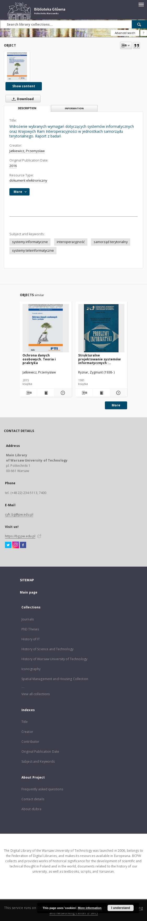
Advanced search (125, 33)
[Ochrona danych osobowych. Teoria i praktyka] (46, 328)
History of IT (30, 639)
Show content (23, 86)
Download (22, 99)
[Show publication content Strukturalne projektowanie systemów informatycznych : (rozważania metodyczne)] (101, 392)
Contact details (32, 799)
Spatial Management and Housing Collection (54, 679)
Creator (27, 731)
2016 (13, 166)
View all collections (35, 694)
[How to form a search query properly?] (143, 33)
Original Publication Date (40, 751)
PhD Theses (30, 629)
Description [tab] (27, 108)
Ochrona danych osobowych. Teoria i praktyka (39, 359)
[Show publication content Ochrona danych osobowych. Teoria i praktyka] (45, 392)
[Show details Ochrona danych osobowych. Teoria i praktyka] (62, 392)
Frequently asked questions (42, 789)
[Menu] (141, 4)
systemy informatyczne (30, 242)
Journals (27, 619)
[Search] (139, 24)
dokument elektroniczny (28, 180)
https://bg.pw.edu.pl (20, 536)
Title (24, 721)
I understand (120, 908)
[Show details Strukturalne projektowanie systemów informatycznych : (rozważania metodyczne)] (117, 392)
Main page (28, 592)
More (116, 405)
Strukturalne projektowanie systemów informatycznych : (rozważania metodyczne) (99, 359)
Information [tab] (74, 108)
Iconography (31, 669)
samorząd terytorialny (111, 242)
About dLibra (31, 809)
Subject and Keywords (38, 761)
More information (89, 908)
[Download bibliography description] (28, 392)
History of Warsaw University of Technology (54, 659)
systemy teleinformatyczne (33, 250)
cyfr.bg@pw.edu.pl (19, 514)
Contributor (30, 741)
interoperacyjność (71, 242)
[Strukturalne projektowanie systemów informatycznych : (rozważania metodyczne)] (101, 328)
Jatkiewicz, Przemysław (27, 151)
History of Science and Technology (47, 649)
